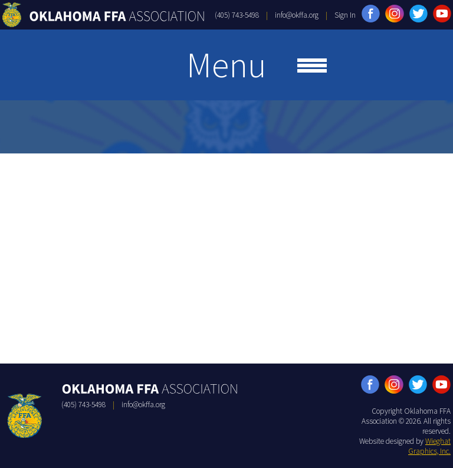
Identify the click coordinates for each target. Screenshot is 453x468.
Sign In (345, 15)
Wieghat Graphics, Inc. (429, 446)
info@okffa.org (297, 15)
